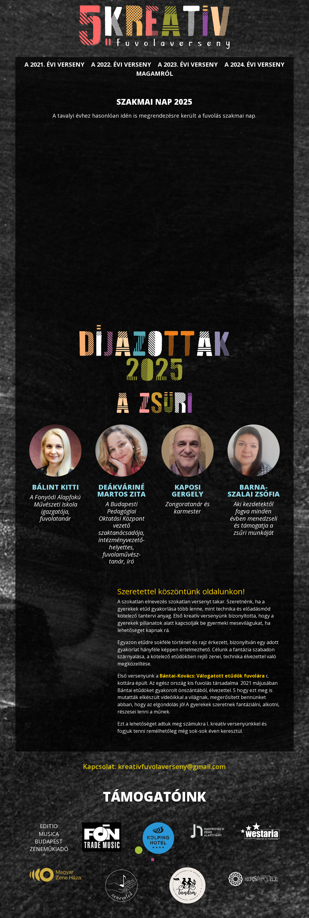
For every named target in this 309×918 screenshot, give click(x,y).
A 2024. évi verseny (255, 65)
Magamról (154, 74)
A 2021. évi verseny (54, 65)
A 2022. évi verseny (121, 65)
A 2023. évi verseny (188, 65)
